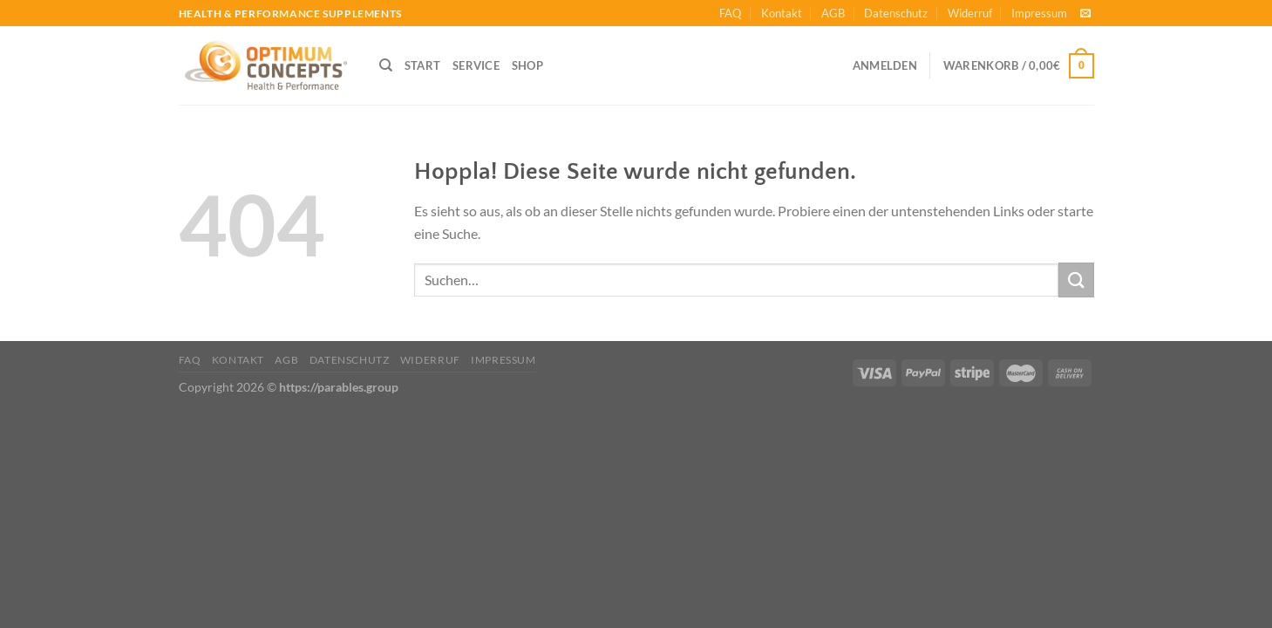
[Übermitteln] (1075, 280)
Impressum (1039, 13)
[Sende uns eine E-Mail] (1085, 14)
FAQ (730, 13)
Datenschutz (896, 13)
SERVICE (476, 65)
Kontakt (781, 13)
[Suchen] (385, 65)
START (422, 65)
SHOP (527, 65)
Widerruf (970, 13)
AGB (833, 13)
